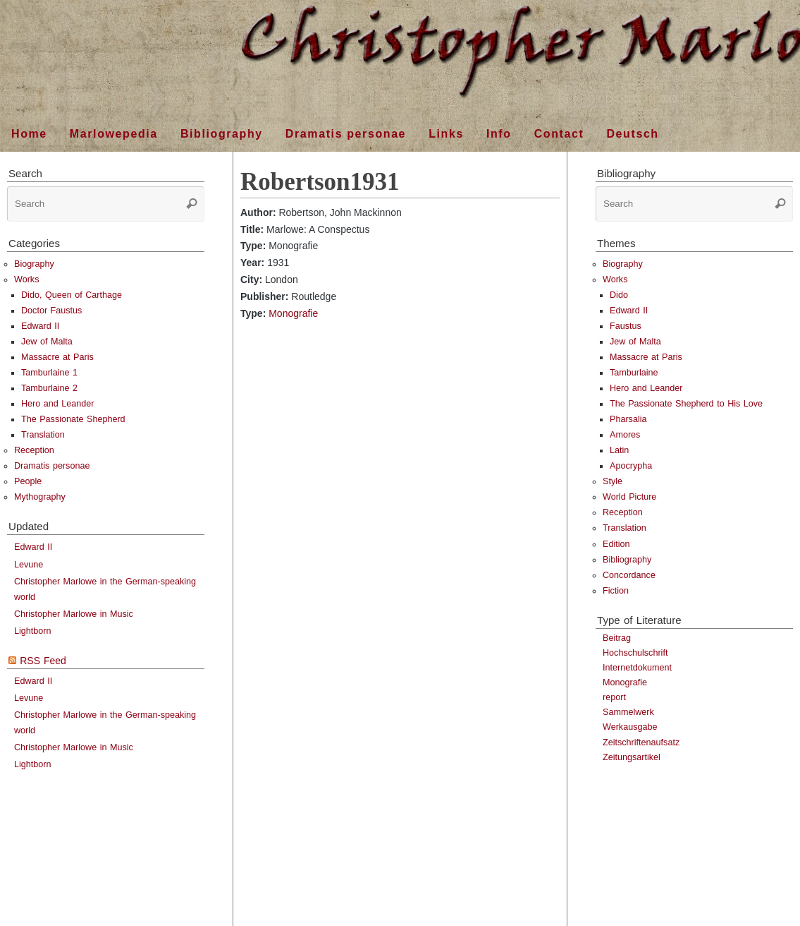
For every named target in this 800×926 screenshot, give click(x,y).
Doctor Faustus (51, 310)
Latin (619, 450)
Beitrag (617, 638)
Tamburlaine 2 (49, 388)
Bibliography (627, 560)
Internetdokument (637, 668)
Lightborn (32, 631)
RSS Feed (43, 660)
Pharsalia (628, 419)
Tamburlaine (634, 373)
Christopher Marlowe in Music (73, 614)
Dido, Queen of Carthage (71, 295)
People (28, 481)
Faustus (625, 326)
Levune (28, 565)
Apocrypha (631, 466)
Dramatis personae (52, 466)
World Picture (629, 497)
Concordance (629, 575)
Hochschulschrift (635, 653)
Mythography (40, 497)
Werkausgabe (630, 727)
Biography (34, 264)
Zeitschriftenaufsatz (641, 742)
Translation (43, 435)
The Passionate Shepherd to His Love (686, 404)
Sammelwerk (628, 712)
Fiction (616, 591)
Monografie (293, 313)
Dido (619, 295)
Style (612, 481)
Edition (616, 544)
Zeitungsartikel (631, 757)
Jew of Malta (47, 342)
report (614, 697)
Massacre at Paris (57, 357)
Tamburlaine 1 (49, 373)
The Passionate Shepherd (73, 419)
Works (26, 279)
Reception (34, 450)
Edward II (40, 326)
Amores (625, 435)
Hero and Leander (57, 404)
